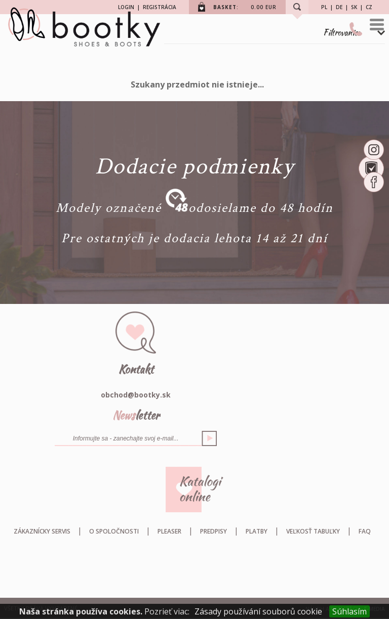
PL (324, 7)
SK (354, 7)
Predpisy (213, 531)
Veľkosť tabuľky (313, 531)
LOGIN (126, 7)
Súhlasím (349, 611)
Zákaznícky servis (42, 531)
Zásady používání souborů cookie (258, 611)
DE (339, 7)
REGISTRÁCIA (159, 7)
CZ (369, 7)
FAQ (365, 531)
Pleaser (169, 531)
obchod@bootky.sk (136, 395)
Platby (256, 531)
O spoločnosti (114, 531)
